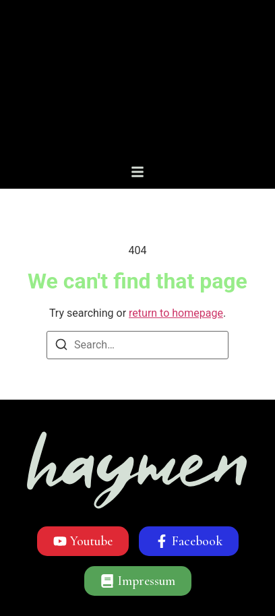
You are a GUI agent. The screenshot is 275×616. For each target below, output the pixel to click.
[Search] (61, 346)
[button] (137, 172)
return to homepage (176, 313)
